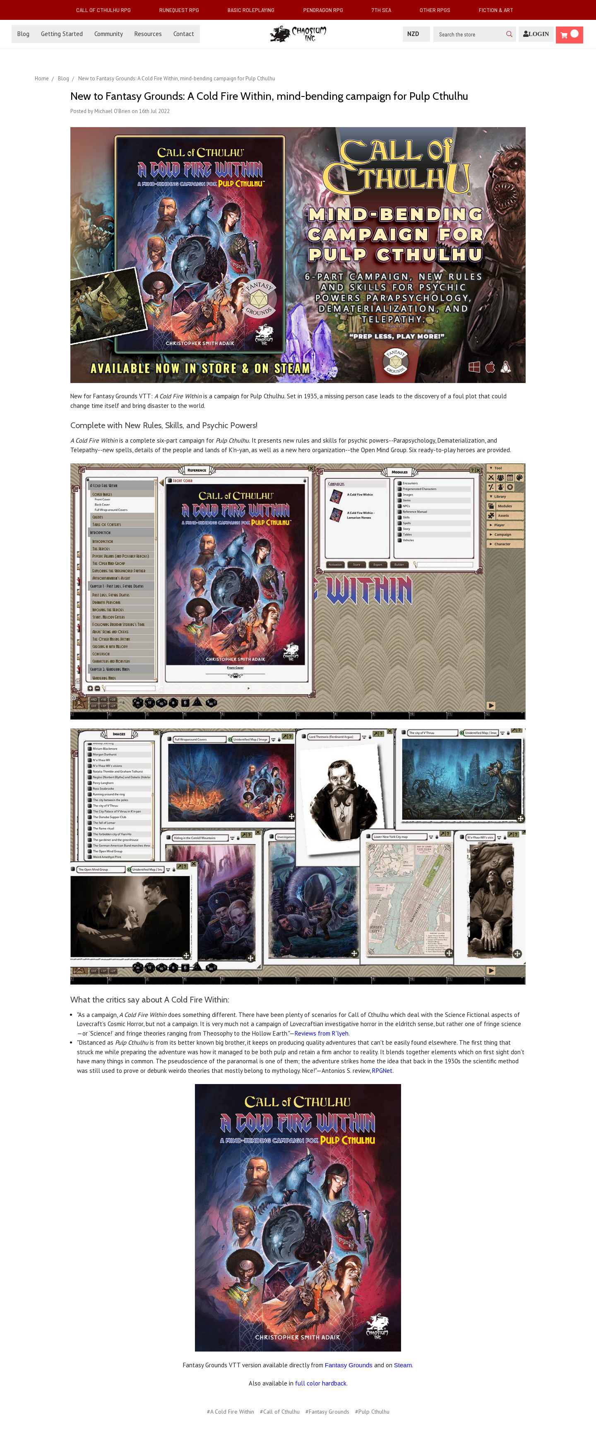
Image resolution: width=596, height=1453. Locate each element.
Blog (23, 34)
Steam (403, 1365)
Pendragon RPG (326, 9)
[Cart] (569, 35)
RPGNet (382, 1071)
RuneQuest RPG (182, 9)
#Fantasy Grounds (327, 1411)
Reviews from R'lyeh (321, 1033)
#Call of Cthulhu (280, 1411)
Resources (148, 34)
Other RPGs (438, 9)
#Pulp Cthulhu (372, 1411)
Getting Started (62, 34)
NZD (416, 34)
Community (108, 34)
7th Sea (385, 9)
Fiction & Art (499, 9)
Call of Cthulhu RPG (106, 9)
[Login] (536, 34)
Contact (183, 34)
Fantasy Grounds (348, 1365)
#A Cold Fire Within (230, 1411)
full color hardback (320, 1383)
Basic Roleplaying (254, 9)
